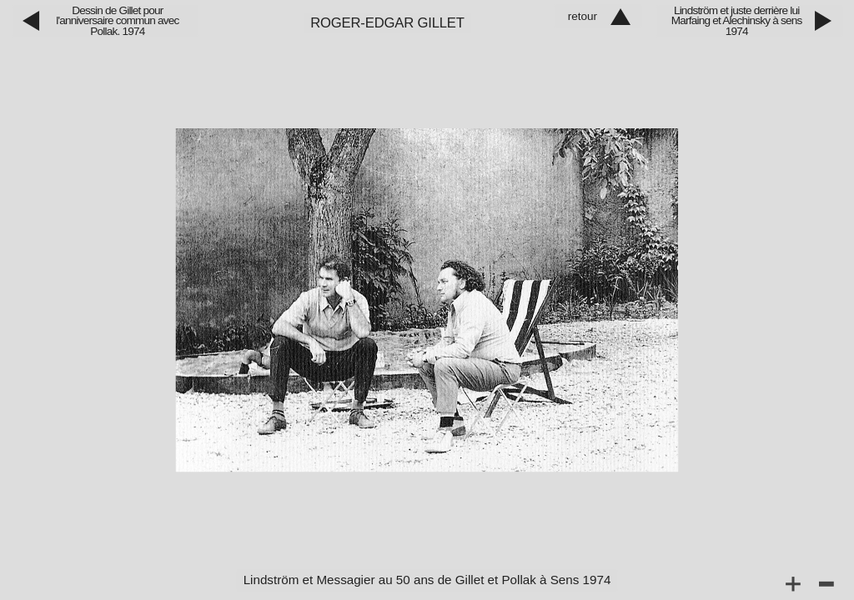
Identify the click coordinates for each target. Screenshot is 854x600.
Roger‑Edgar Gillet (387, 23)
